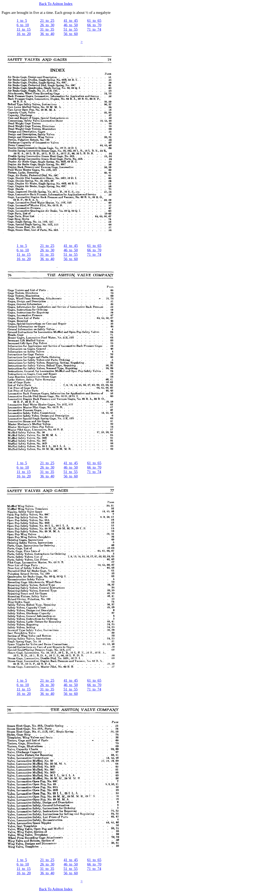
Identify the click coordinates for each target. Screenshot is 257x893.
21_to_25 (47, 20)
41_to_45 (71, 20)
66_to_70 (94, 25)
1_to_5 (22, 20)
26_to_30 (47, 25)
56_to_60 (71, 34)
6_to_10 (23, 25)
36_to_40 (47, 34)
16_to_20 (24, 34)
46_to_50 (71, 25)
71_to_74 (94, 29)
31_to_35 (47, 29)
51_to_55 (70, 29)
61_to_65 (94, 20)
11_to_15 (24, 29)
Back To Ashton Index (56, 4)
